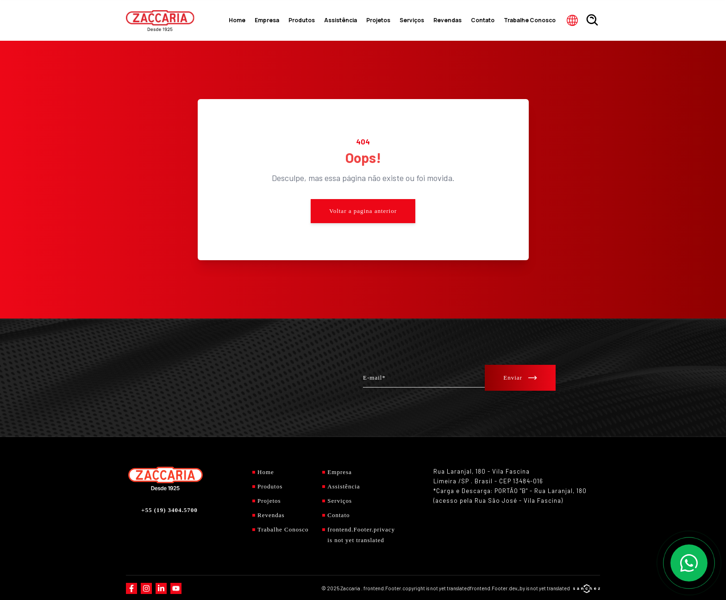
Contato (493, 20)
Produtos (338, 20)
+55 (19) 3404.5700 (169, 508)
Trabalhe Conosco (534, 20)
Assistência (372, 20)
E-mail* (374, 377)
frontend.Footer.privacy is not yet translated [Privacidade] (356, 533)
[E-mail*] (424, 377)
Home (281, 20)
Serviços (433, 20)
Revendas (463, 20)
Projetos (403, 20)
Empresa (308, 20)
